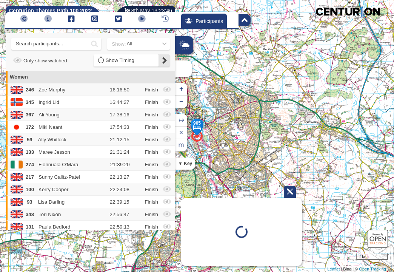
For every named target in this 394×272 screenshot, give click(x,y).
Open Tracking (372, 269)
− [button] (181, 101)
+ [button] (181, 89)
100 (219, 197)
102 (209, 151)
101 (208, 175)
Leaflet (333, 269)
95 (178, 264)
